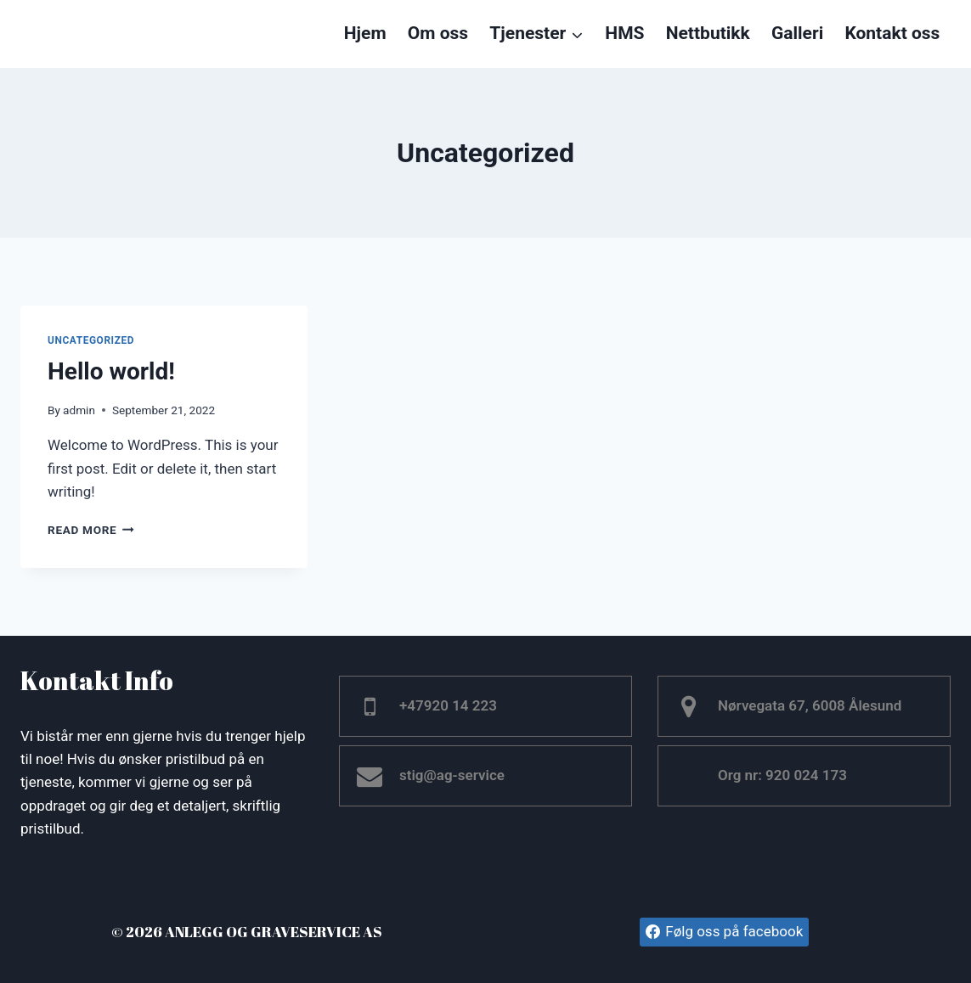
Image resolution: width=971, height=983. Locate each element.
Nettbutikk (708, 33)
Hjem (365, 33)
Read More (91, 529)
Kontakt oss (892, 33)
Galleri (797, 33)
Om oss (438, 33)
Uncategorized (91, 340)
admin (79, 410)
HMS (624, 33)
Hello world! (111, 371)
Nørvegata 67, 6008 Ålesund (809, 705)
